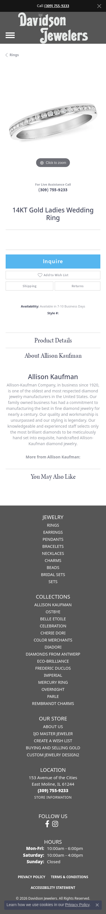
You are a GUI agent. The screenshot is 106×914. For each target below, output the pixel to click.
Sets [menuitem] (53, 581)
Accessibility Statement (53, 887)
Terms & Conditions (69, 877)
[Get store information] (53, 797)
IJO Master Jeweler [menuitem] (53, 733)
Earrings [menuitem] (53, 532)
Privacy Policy (31, 877)
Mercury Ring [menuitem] (53, 682)
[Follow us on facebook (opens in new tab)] (47, 824)
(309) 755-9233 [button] (56, 5)
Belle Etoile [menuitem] (53, 618)
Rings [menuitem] (53, 525)
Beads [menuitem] (53, 567)
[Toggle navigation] (10, 35)
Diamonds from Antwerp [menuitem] (53, 654)
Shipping (30, 286)
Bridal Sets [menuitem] (53, 574)
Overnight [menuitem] (53, 689)
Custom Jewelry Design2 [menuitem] (53, 754)
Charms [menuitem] (53, 560)
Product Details (53, 340)
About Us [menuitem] (53, 726)
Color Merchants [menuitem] (53, 640)
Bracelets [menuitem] (53, 546)
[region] (53, 121)
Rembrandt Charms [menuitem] (53, 703)
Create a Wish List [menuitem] (53, 740)
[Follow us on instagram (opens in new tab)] (55, 824)
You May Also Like (53, 476)
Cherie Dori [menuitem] (53, 633)
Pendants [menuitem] (53, 539)
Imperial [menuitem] (53, 675)
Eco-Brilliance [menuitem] (53, 661)
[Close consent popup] (97, 905)
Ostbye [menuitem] (53, 611)
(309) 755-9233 (53, 190)
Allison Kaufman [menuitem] (53, 604)
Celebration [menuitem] (53, 626)
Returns (78, 286)
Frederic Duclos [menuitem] (53, 668)
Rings (14, 54)
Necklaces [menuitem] (53, 553)
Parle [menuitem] (53, 696)
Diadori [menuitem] (53, 647)
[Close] (99, 6)
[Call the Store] (53, 790)
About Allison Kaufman (53, 355)
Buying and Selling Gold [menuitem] (53, 747)
